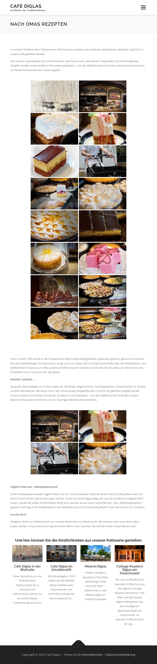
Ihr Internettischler (90, 654)
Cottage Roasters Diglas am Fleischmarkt (129, 570)
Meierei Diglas (95, 566)
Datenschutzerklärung (120, 654)
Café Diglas (26, 6)
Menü (143, 7)
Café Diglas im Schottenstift (61, 568)
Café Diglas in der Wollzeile (27, 568)
